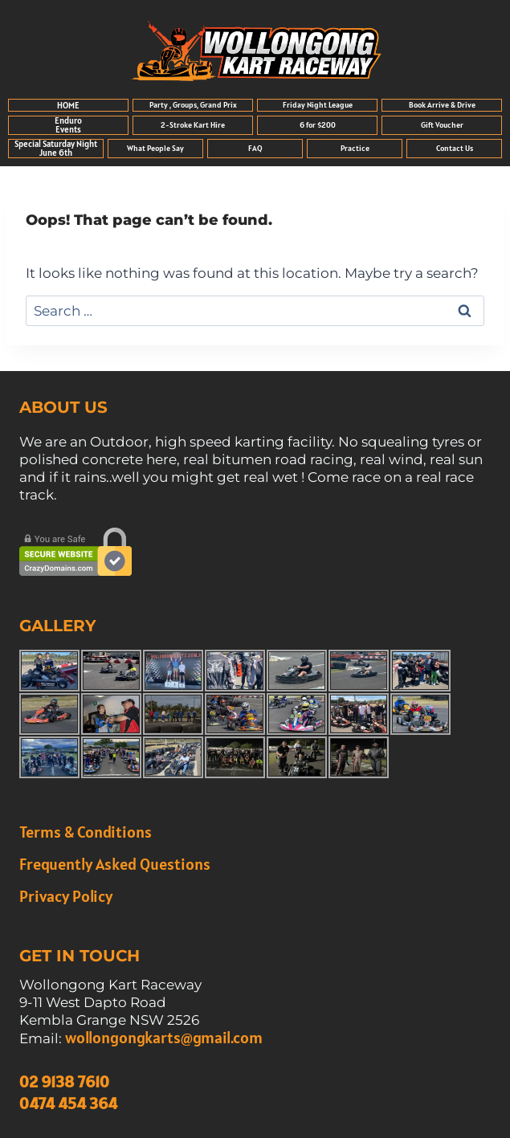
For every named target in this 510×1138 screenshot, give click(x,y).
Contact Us (454, 148)
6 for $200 (318, 125)
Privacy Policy (65, 896)
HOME (68, 105)
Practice (355, 148)
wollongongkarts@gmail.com (164, 1037)
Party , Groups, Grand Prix (193, 105)
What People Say (155, 148)
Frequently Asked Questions (114, 864)
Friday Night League (318, 105)
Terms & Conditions (85, 832)
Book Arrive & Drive (442, 105)
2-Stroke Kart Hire (193, 125)
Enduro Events (68, 125)
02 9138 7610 (64, 1081)
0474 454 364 (68, 1103)
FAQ (255, 148)
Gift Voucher (442, 125)
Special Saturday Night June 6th (55, 148)
